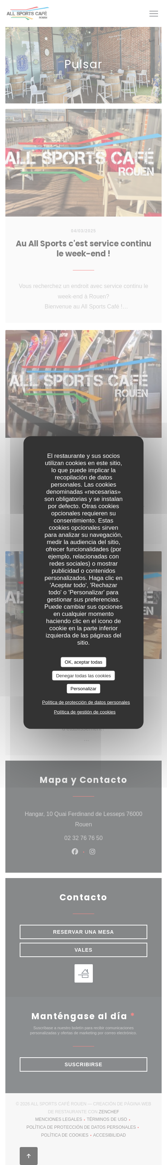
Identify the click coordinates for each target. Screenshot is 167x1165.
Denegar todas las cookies (83, 675)
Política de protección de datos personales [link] (86, 702)
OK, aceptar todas (83, 662)
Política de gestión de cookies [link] (85, 711)
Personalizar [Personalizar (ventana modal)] (83, 688)
